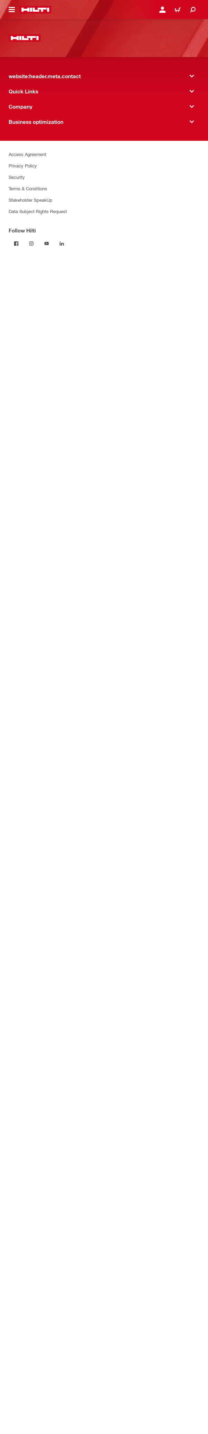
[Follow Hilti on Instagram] (31, 243)
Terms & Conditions (28, 188)
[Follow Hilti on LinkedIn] (61, 243)
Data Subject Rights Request (38, 211)
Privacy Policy (23, 165)
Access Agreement (27, 154)
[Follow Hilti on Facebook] (16, 243)
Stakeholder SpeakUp (30, 199)
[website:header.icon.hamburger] (11, 9)
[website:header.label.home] (35, 9)
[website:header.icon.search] (192, 9)
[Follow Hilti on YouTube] (46, 243)
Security (17, 177)
